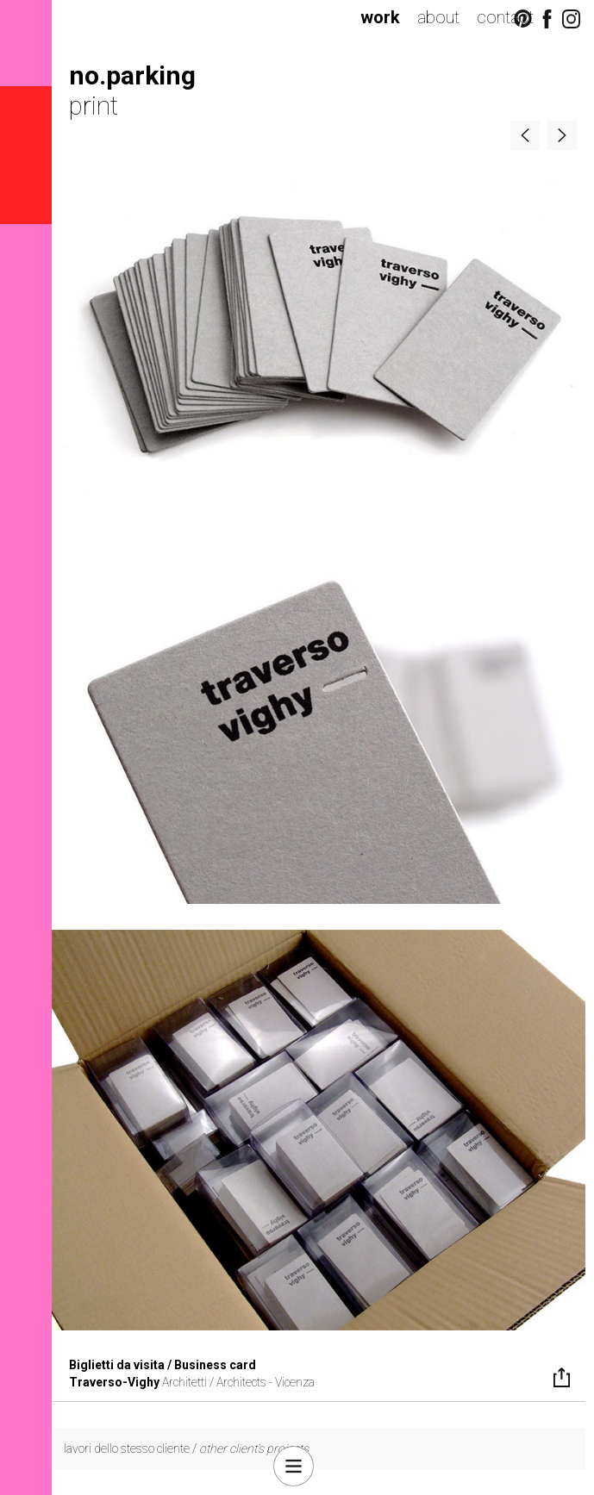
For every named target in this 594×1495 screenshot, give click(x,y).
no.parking (132, 75)
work (380, 17)
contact (505, 17)
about (438, 17)
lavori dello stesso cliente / (186, 1448)
